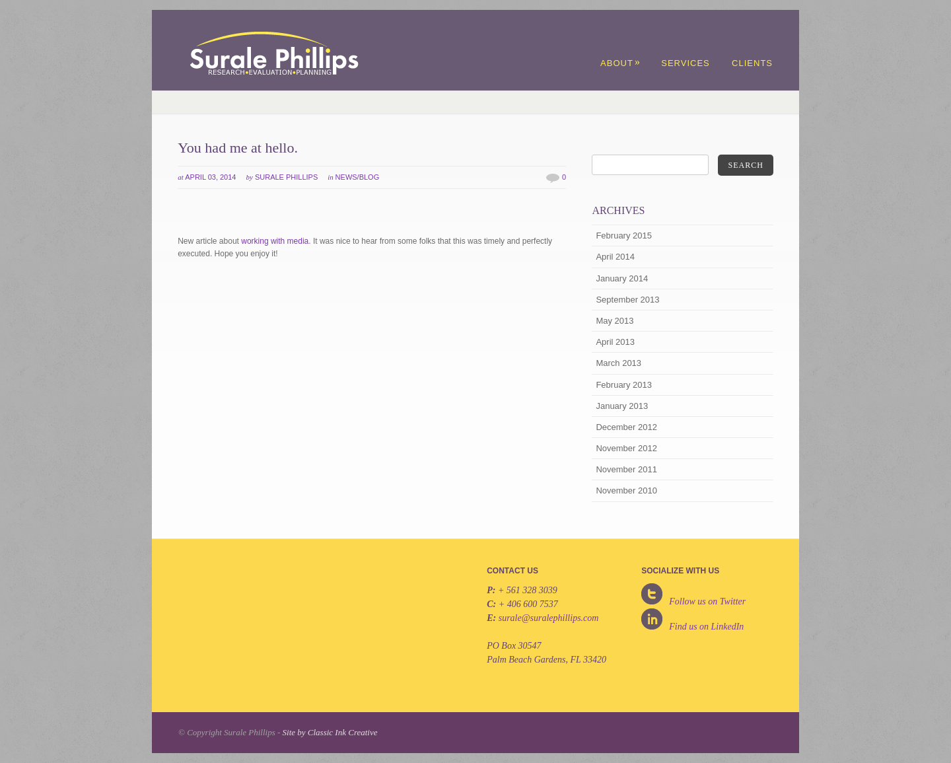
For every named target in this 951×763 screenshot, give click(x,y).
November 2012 (626, 448)
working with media (274, 241)
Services (685, 63)
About (620, 63)
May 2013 (614, 321)
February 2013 (624, 385)
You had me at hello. (238, 147)
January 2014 (622, 278)
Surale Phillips (286, 177)
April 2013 (615, 342)
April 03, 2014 (210, 177)
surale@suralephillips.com (549, 618)
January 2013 (622, 406)
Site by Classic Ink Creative (330, 732)
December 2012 (626, 427)
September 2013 (627, 300)
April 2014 (615, 257)
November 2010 (626, 490)
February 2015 (624, 235)
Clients (752, 63)
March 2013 (618, 363)
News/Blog (357, 177)
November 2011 (626, 469)
